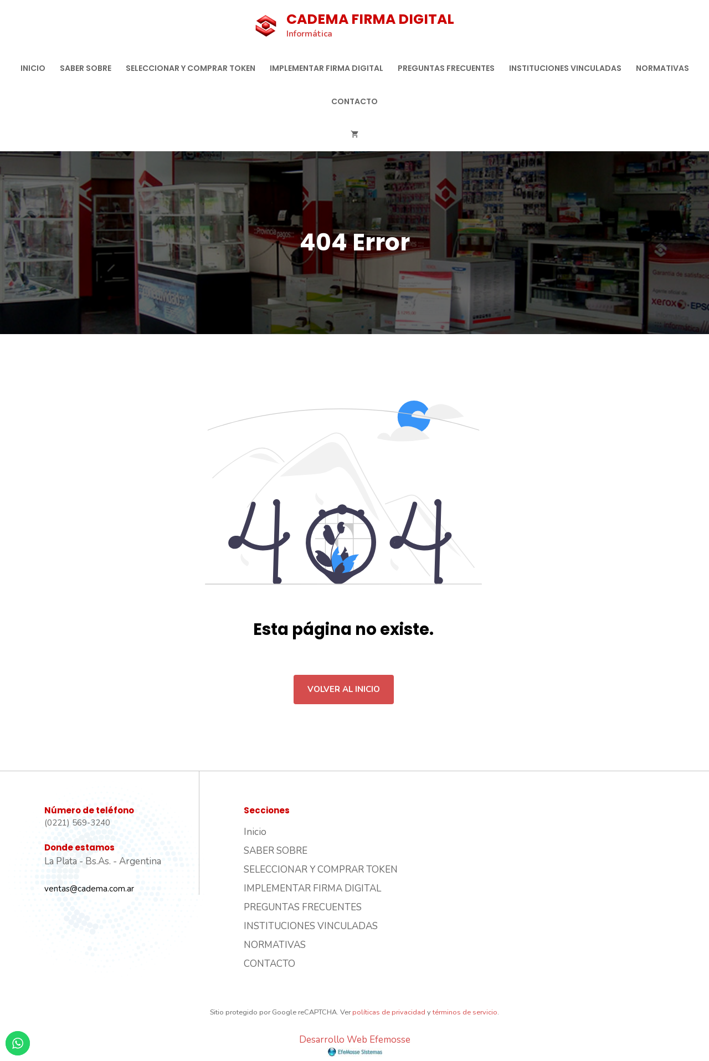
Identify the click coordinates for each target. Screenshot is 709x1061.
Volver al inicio (343, 689)
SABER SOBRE (85, 68)
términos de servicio (465, 1012)
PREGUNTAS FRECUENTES (446, 68)
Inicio (32, 68)
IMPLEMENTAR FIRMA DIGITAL (326, 68)
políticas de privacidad (388, 1012)
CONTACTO (354, 101)
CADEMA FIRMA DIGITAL (370, 19)
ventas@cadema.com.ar (89, 888)
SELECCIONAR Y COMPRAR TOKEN (190, 68)
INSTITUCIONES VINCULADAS (565, 68)
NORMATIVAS (662, 68)
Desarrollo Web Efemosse (354, 1045)
